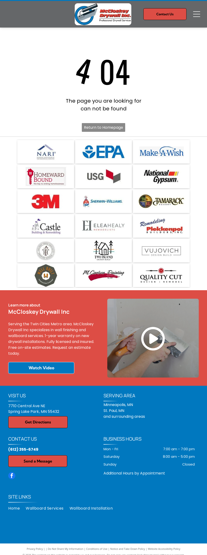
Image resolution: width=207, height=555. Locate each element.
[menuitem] (17, 508)
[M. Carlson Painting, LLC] (103, 275)
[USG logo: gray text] (103, 176)
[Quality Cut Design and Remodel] (161, 275)
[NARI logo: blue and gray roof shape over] (45, 152)
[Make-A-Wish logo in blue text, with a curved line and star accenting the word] (161, 152)
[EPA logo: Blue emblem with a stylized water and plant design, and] (103, 152)
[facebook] (11, 476)
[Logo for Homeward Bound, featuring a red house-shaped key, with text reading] (45, 176)
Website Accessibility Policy (164, 549)
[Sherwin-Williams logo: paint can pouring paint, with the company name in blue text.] (103, 201)
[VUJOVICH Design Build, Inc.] (161, 250)
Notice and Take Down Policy (127, 549)
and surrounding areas (124, 416)
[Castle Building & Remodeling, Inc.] (45, 226)
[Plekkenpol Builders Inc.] (161, 226)
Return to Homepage (103, 127)
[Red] (45, 201)
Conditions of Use (97, 549)
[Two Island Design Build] (103, 250)
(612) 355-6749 (23, 449)
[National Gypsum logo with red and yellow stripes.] (161, 176)
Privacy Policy (35, 549)
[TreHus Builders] (45, 250)
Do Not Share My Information (65, 549)
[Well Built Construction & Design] (45, 275)
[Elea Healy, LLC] (103, 226)
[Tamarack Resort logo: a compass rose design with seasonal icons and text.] (161, 201)
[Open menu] (196, 14)
